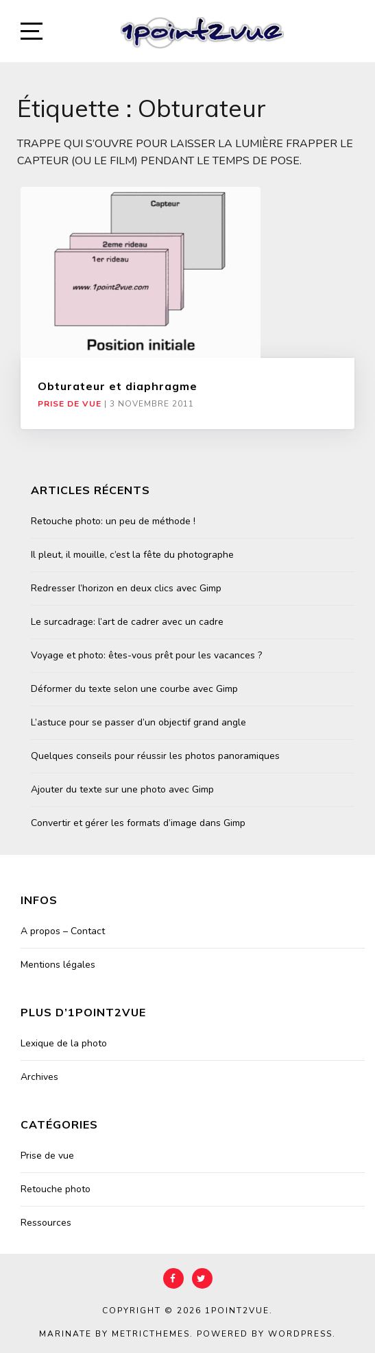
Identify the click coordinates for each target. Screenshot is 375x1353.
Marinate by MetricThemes (114, 1333)
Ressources (46, 1222)
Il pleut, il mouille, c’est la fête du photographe (132, 554)
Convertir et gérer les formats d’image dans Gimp (138, 822)
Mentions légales (58, 964)
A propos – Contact (63, 931)
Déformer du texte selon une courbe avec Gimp (134, 688)
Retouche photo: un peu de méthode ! (113, 521)
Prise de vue (69, 403)
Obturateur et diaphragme (117, 386)
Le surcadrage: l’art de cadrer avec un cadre (127, 621)
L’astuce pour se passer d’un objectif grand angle (138, 722)
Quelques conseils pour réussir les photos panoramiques (155, 755)
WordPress (300, 1333)
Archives (39, 1076)
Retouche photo (55, 1189)
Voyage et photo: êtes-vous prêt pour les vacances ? (146, 655)
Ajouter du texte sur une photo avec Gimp (122, 789)
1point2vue (237, 1310)
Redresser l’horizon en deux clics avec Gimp (126, 588)
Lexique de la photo (64, 1043)
